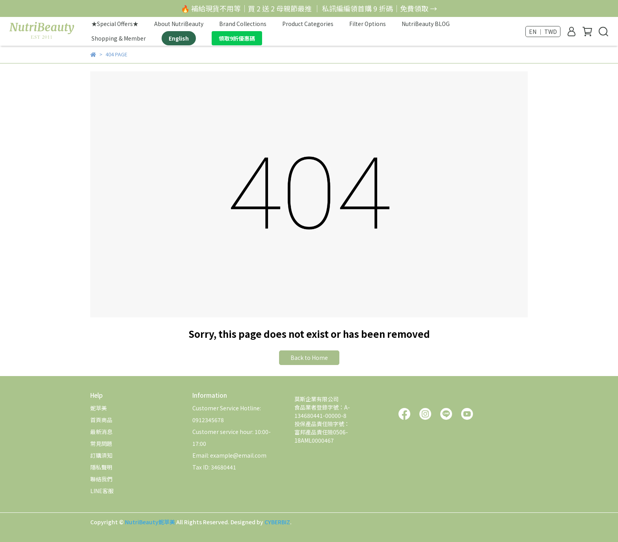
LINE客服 (102, 491)
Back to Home (309, 357)
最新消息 (101, 432)
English (179, 38)
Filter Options (367, 24)
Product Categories (307, 24)
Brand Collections (242, 24)
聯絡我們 (101, 479)
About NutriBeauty (178, 24)
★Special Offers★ (114, 24)
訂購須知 (101, 455)
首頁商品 (101, 420)
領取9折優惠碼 (237, 38)
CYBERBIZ (277, 522)
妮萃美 (98, 408)
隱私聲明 (101, 467)
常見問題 (101, 443)
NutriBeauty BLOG (426, 24)
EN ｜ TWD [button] (543, 31)
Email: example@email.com (229, 455)
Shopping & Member (118, 38)
